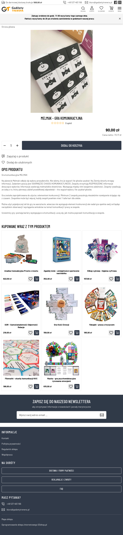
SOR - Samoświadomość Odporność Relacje (21, 326)
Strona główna (8, 27)
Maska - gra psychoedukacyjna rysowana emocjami (61, 379)
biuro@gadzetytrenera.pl (100, 2)
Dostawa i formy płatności (61, 470)
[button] (5, 145)
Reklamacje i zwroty (61, 479)
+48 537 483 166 (75, 2)
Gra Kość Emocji (61, 325)
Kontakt (5, 438)
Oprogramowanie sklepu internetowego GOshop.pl (24, 524)
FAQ (61, 488)
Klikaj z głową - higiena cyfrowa (102, 271)
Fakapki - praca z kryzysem (102, 325)
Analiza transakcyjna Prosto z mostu (21, 271)
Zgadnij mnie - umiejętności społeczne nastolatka (61, 272)
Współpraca (7, 454)
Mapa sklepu (7, 519)
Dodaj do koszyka (71, 145)
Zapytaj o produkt (18, 156)
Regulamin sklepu (10, 449)
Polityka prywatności (11, 443)
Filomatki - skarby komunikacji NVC (21, 378)
